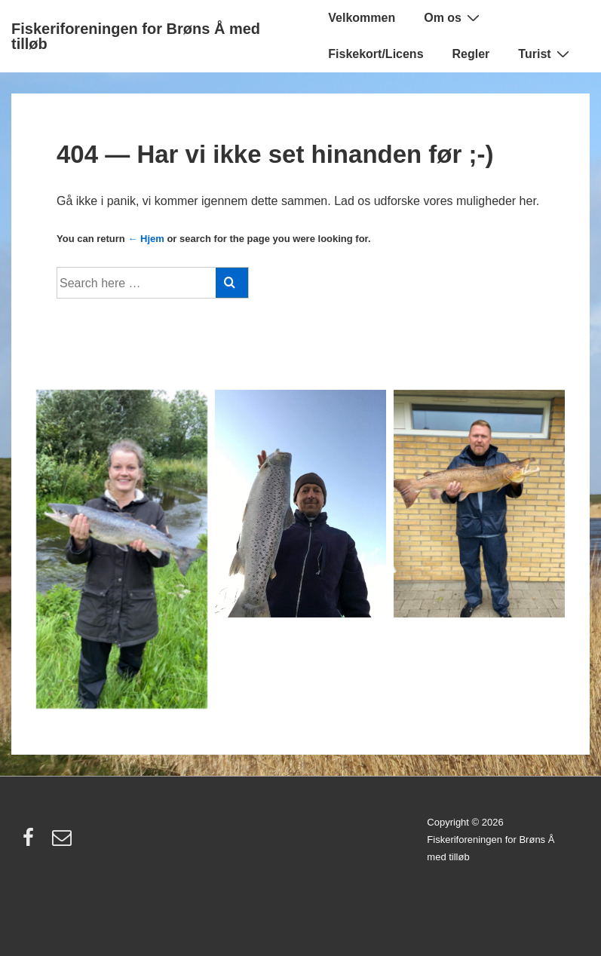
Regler (471, 53)
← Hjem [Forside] (145, 238)
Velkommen (361, 17)
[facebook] (32, 842)
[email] (63, 842)
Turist (545, 53)
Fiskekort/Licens (375, 53)
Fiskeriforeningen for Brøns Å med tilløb (135, 36)
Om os (453, 17)
